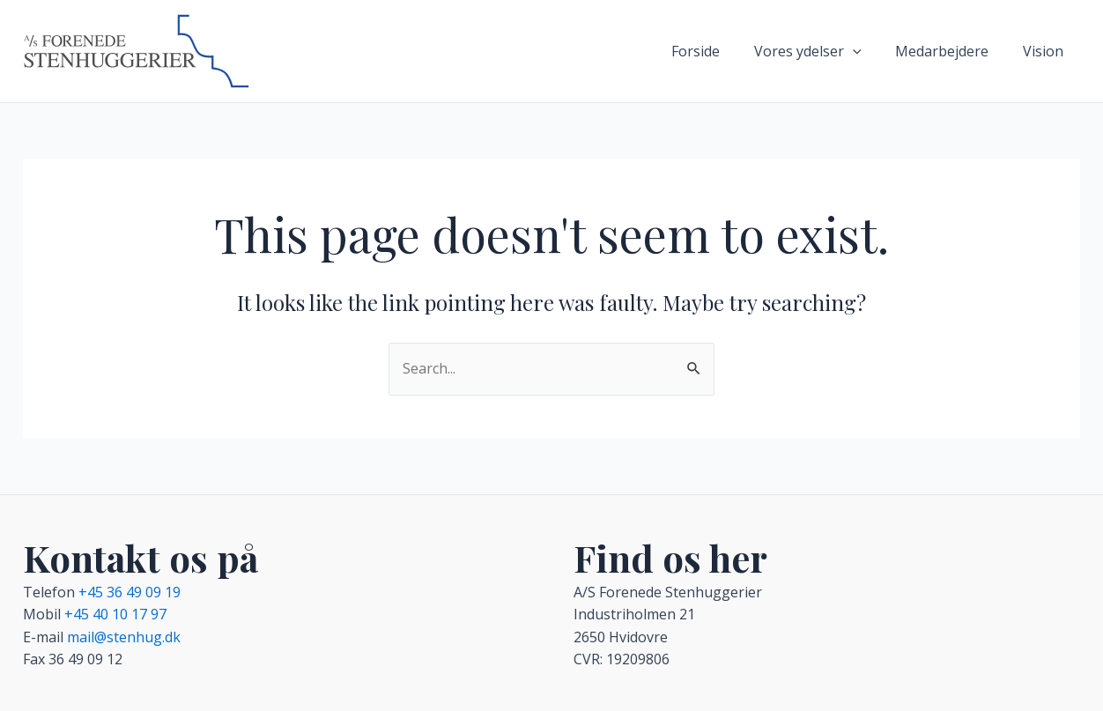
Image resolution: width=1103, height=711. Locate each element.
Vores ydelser (822, 51)
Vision (1045, 51)
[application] (867, 51)
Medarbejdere (950, 51)
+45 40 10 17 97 (115, 614)
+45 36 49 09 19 (129, 592)
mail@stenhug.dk (124, 637)
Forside (716, 51)
